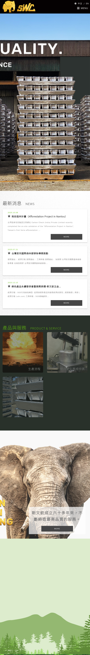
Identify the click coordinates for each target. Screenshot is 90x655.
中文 (80, 3)
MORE (66, 237)
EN (87, 3)
